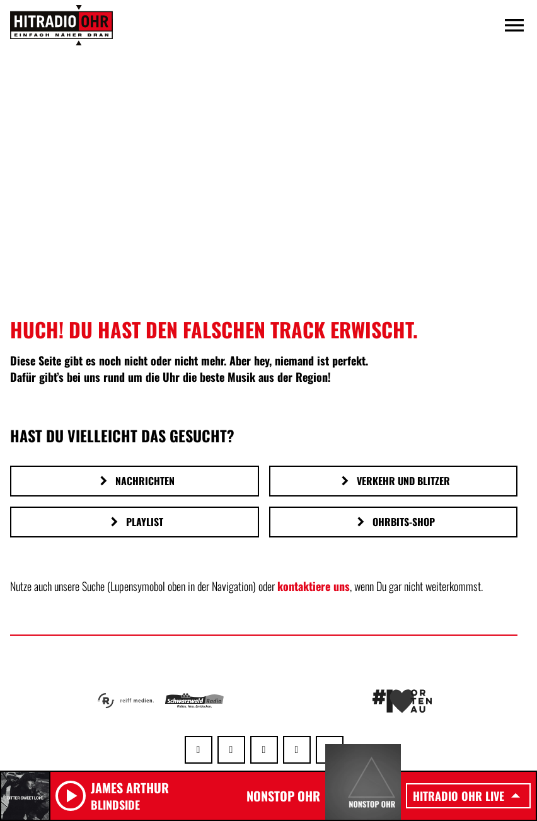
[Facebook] (231, 750)
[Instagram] (264, 750)
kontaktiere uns (313, 586)
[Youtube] (297, 750)
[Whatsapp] (198, 750)
